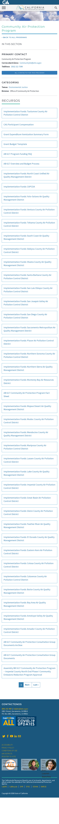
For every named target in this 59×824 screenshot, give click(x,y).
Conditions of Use (9, 751)
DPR (21, 787)
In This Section (12, 44)
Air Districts (7, 754)
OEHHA (35, 787)
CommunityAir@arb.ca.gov (30, 63)
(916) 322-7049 (17, 66)
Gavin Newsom (11, 766)
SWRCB (43, 787)
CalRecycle (13, 787)
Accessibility (7, 745)
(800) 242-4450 (7, 709)
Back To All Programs (15, 37)
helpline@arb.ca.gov (21, 709)
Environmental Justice (18, 87)
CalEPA (4, 787)
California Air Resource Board (30, 7)
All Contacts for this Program (29, 73)
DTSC (28, 787)
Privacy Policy (8, 748)
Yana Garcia (28, 768)
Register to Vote (9, 756)
